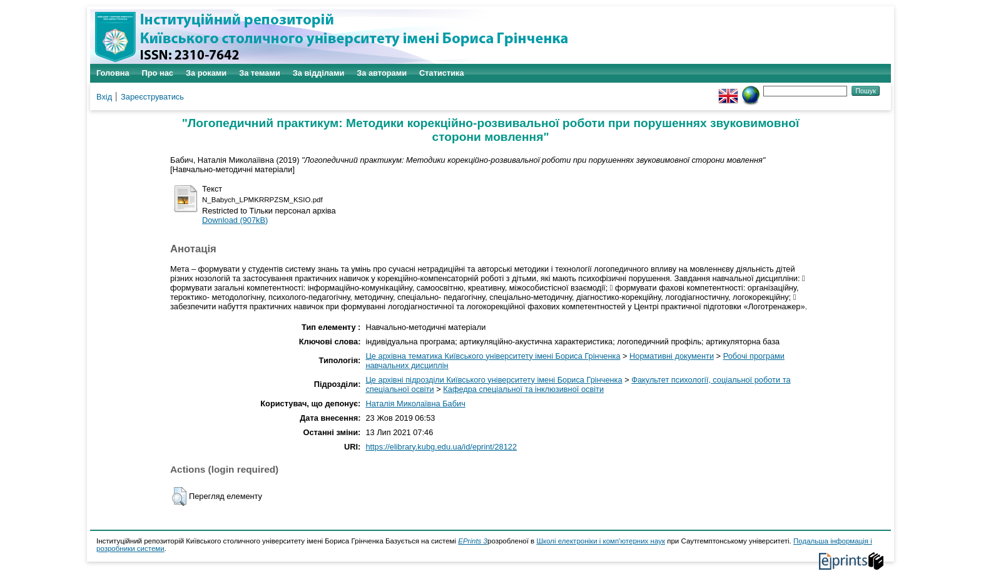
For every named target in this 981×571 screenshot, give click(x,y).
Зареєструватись (152, 96)
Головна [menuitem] (113, 73)
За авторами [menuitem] (382, 73)
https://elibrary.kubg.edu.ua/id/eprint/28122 (441, 446)
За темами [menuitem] (259, 73)
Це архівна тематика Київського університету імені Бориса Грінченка (492, 356)
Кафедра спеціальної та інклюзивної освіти (523, 389)
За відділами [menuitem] (319, 73)
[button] (179, 496)
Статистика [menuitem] (441, 73)
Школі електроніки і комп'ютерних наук (600, 541)
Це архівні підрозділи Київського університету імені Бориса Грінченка (493, 379)
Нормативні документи (671, 356)
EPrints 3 (472, 541)
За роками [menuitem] (206, 73)
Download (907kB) (235, 220)
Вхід (104, 96)
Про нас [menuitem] (157, 73)
